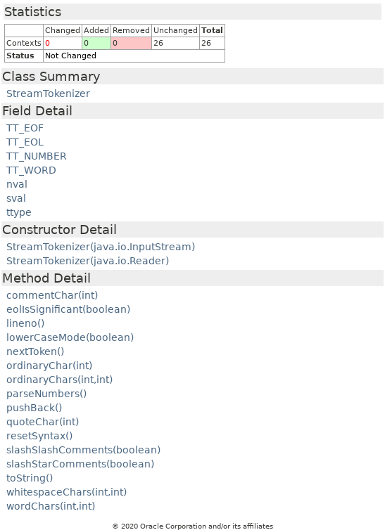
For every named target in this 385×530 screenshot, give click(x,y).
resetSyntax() (39, 435)
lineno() (25, 323)
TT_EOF (25, 128)
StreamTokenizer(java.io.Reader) (87, 260)
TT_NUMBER (36, 156)
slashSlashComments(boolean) (83, 449)
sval (16, 198)
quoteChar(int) (42, 421)
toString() (29, 478)
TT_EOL (25, 142)
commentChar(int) (52, 295)
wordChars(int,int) (50, 506)
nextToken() (35, 351)
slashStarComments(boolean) (80, 464)
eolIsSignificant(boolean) (68, 309)
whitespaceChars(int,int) (66, 492)
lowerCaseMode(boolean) (70, 337)
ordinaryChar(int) (49, 365)
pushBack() (34, 407)
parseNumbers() (46, 393)
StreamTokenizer (48, 93)
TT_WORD (31, 170)
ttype (19, 212)
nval (16, 184)
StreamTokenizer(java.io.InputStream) (100, 246)
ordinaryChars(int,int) (59, 379)
